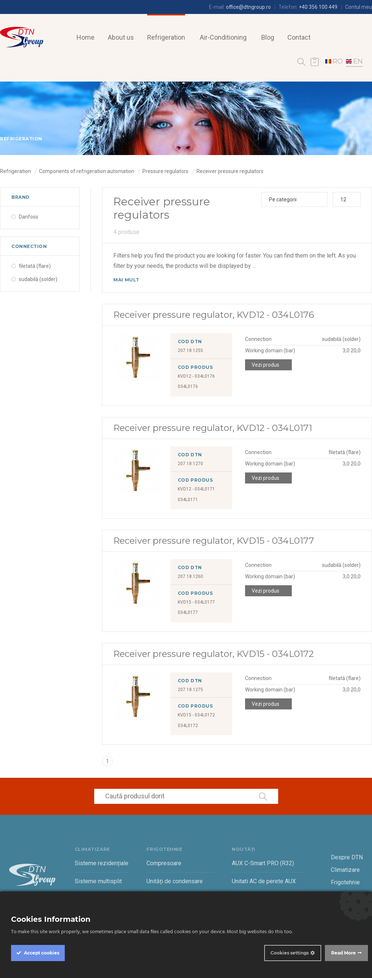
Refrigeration (166, 37)
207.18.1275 (190, 689)
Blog (267, 37)
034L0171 (188, 499)
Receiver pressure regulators (229, 171)
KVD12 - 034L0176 (196, 376)
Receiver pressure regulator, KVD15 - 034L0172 (213, 653)
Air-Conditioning (223, 37)
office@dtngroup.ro (248, 7)
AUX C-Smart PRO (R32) (263, 863)
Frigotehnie (345, 882)
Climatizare (345, 869)
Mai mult (126, 280)
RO (334, 61)
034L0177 (188, 612)
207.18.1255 (190, 350)
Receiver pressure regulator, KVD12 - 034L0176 (213, 314)
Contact (299, 37)
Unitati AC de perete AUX (264, 881)
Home (86, 37)
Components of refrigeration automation (86, 171)
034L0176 (188, 386)
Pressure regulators (165, 171)
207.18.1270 (190, 463)
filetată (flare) (35, 266)
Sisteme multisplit (98, 881)
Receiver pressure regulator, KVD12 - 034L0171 (212, 428)
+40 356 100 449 (318, 7)
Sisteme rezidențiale (101, 863)
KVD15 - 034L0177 (196, 602)
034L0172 (188, 725)
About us (121, 37)
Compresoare (163, 863)
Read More (343, 953)
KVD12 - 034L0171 (196, 489)
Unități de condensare (174, 881)
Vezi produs (265, 365)
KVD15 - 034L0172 (196, 715)
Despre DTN (347, 857)
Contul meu (358, 7)
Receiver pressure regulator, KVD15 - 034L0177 (213, 540)
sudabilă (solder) (38, 279)
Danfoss (28, 217)
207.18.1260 (190, 576)
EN (354, 61)
